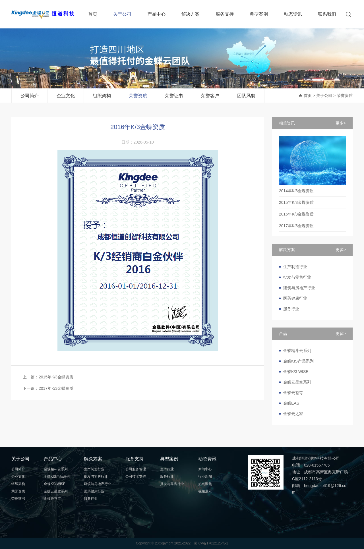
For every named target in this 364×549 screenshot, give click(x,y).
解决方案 (190, 14)
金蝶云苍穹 (293, 392)
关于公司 (122, 14)
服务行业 (291, 308)
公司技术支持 (135, 476)
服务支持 (225, 14)
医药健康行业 (295, 298)
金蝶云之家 (293, 413)
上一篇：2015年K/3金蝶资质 (48, 377)
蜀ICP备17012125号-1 (211, 543)
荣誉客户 (210, 95)
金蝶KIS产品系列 (298, 361)
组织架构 (102, 95)
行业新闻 (205, 476)
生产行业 (167, 469)
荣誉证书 (174, 95)
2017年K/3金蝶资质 (296, 225)
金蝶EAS (291, 403)
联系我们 (327, 14)
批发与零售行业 (297, 277)
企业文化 (66, 95)
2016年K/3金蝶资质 (296, 214)
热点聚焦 (205, 484)
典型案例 (259, 14)
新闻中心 (205, 469)
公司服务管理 (135, 469)
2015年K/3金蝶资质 (296, 202)
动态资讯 (293, 14)
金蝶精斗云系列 (297, 350)
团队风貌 (246, 95)
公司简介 (29, 95)
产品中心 (156, 14)
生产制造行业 (295, 266)
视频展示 (205, 491)
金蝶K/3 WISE (296, 371)
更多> (341, 123)
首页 (92, 14)
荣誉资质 (138, 95)
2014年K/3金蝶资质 (296, 190)
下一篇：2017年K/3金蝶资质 (48, 388)
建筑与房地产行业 (299, 287)
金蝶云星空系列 (297, 382)
